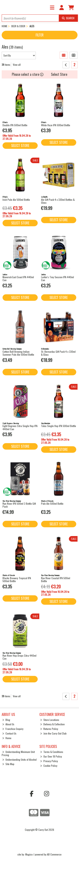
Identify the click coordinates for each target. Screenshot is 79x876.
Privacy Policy (49, 761)
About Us (8, 724)
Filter (40, 34)
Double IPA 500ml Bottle (15, 125)
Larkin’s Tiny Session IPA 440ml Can (57, 278)
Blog (6, 720)
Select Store (59, 74)
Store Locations (49, 720)
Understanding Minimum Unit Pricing (18, 753)
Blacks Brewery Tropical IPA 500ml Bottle (17, 579)
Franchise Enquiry (12, 729)
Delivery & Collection (52, 724)
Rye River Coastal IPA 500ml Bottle (55, 579)
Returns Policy (49, 729)
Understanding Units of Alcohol (19, 759)
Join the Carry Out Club (53, 733)
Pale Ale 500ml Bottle (52, 503)
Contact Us (9, 733)
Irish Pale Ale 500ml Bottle (16, 199)
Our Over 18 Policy (51, 756)
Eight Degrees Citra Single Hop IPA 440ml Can (20, 427)
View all (17, 64)
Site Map (8, 764)
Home (6, 738)
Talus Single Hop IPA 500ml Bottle (58, 426)
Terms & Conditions (51, 752)
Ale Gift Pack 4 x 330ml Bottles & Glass (58, 201)
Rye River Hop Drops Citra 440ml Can (19, 657)
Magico (29, 854)
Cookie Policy (48, 765)
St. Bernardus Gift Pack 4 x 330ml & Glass (58, 353)
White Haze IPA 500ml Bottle (55, 125)
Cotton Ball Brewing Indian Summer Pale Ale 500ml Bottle (18, 353)
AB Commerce (54, 854)
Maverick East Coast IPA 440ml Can (18, 278)
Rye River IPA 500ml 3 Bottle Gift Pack (19, 505)
